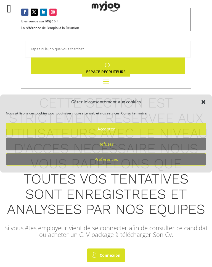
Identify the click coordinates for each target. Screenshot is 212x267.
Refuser (106, 144)
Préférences (106, 159)
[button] (203, 102)
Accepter (106, 129)
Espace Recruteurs (106, 71)
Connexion (106, 255)
